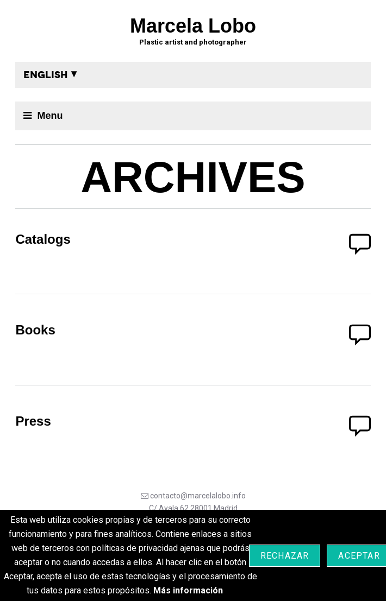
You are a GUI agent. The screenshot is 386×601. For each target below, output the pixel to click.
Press (33, 421)
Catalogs (42, 239)
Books (35, 329)
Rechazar (284, 556)
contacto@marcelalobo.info (198, 495)
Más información (188, 590)
